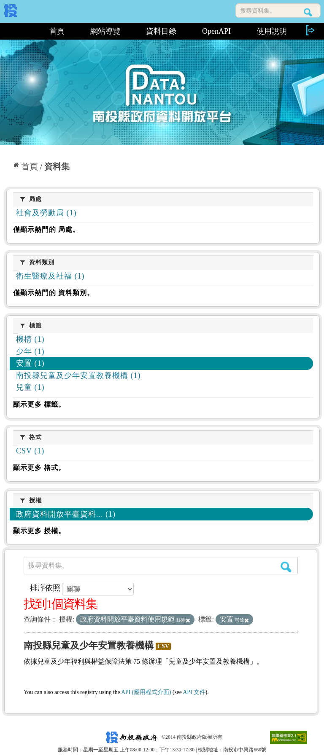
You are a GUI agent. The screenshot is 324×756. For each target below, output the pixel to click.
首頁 (57, 31)
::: (20, 31)
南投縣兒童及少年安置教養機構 (89, 645)
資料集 (57, 166)
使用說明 (271, 31)
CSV (163, 646)
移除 (183, 619)
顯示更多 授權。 (39, 530)
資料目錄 (161, 31)
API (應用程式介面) (146, 692)
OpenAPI (216, 31)
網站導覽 (105, 31)
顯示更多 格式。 (39, 467)
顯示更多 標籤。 (39, 404)
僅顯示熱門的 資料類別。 (53, 292)
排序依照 (45, 588)
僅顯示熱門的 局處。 (46, 229)
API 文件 (194, 692)
